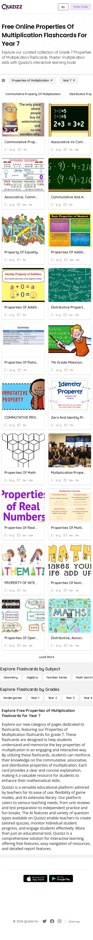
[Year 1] (35, 697)
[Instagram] (59, 921)
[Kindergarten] (13, 697)
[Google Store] (61, 878)
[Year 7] (68, 80)
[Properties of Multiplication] (32, 80)
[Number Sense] (57, 677)
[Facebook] (52, 921)
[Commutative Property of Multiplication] (33, 94)
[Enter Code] (80, 6)
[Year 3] (70, 697)
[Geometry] (10, 677)
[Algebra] (32, 677)
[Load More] (46, 657)
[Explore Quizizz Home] (12, 7)
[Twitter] (44, 921)
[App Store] (35, 878)
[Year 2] (53, 697)
